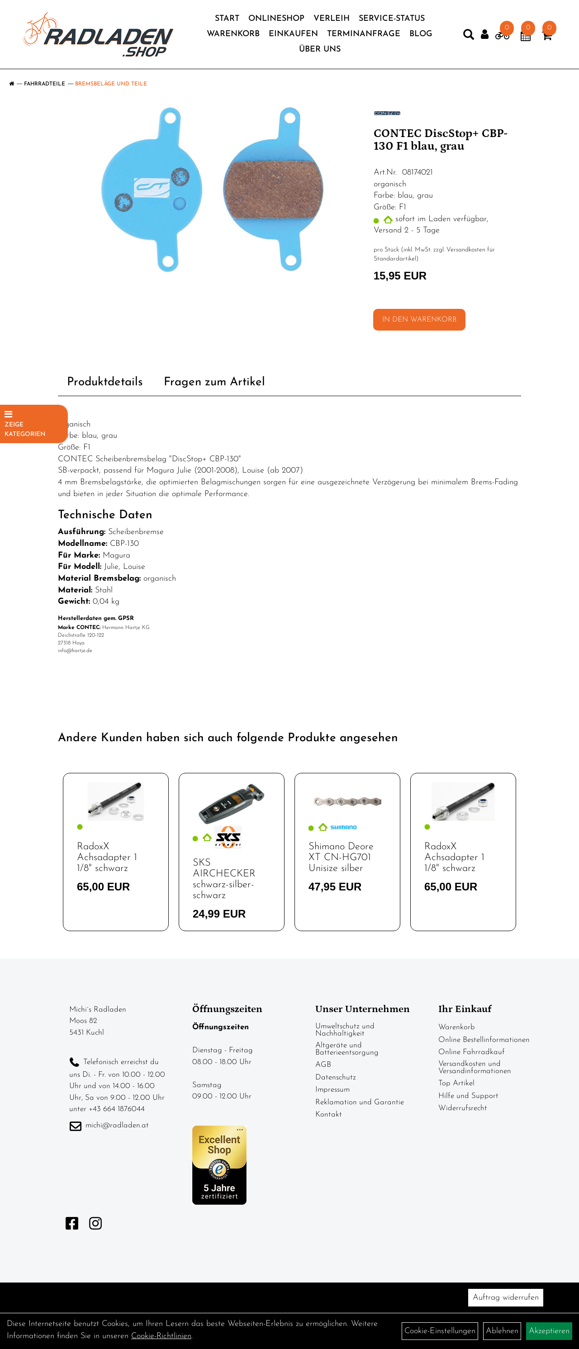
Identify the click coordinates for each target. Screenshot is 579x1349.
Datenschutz (335, 1077)
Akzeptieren (549, 1331)
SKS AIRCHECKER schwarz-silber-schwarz (224, 879)
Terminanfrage (363, 34)
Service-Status (392, 18)
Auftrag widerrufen (506, 1297)
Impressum (332, 1089)
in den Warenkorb (419, 319)
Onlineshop (276, 18)
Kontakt (328, 1114)
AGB (323, 1065)
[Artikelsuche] (468, 36)
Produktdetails (105, 382)
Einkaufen (293, 34)
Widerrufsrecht (462, 1108)
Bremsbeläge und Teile (111, 84)
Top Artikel (456, 1083)
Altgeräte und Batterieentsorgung (347, 1048)
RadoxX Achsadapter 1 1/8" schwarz (107, 858)
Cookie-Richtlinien (161, 1336)
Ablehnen (502, 1331)
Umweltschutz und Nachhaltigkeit (345, 1029)
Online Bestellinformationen (484, 1040)
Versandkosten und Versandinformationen (474, 1067)
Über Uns (320, 49)
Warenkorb (233, 34)
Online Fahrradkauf (471, 1052)
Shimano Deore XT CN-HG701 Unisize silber (341, 858)
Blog (420, 34)
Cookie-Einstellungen (439, 1331)
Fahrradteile (44, 84)
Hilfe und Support (468, 1096)
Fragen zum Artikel (214, 382)
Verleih (331, 18)
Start (227, 18)
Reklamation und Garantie (359, 1102)
